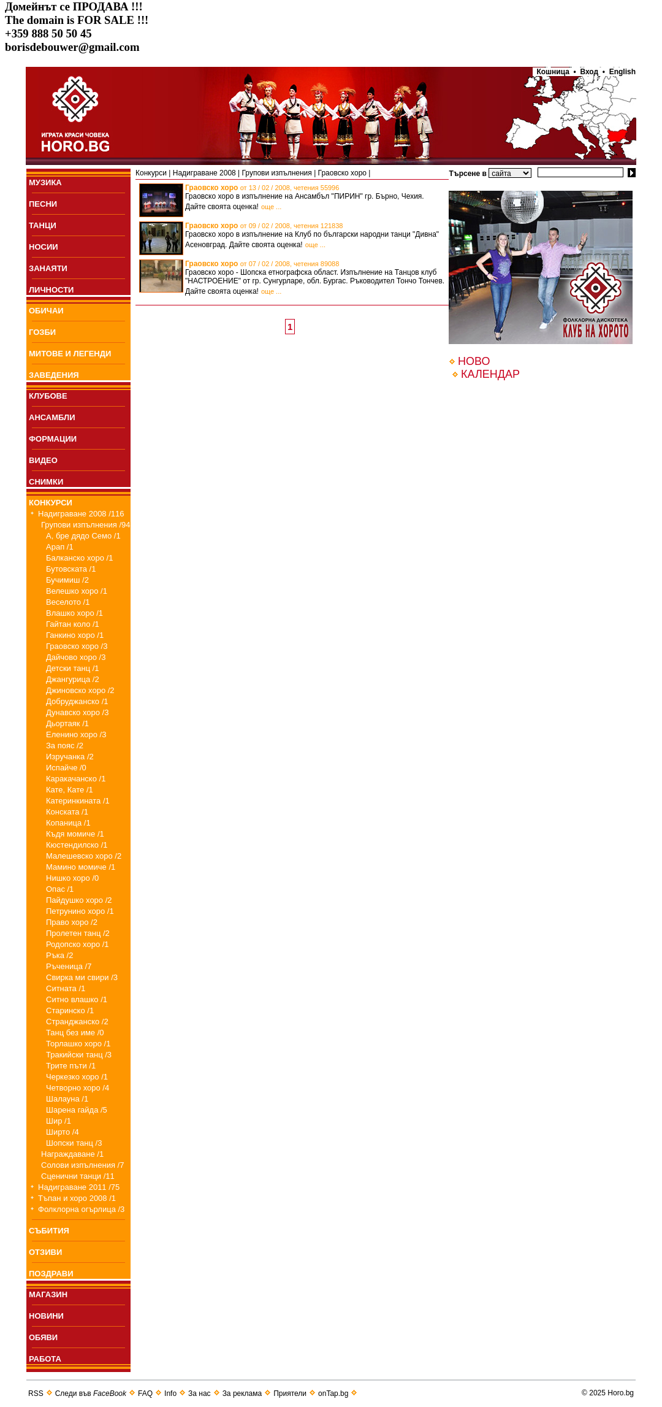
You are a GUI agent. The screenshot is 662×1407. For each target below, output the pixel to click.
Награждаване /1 (72, 1154)
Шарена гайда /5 (76, 1109)
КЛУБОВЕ (48, 396)
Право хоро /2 (71, 922)
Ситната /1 (65, 988)
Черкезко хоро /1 (77, 1076)
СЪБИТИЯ (49, 1230)
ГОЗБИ (42, 332)
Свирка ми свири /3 (82, 977)
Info (170, 1393)
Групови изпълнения (277, 173)
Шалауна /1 (67, 1098)
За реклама (242, 1393)
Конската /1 (67, 811)
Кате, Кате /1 (69, 789)
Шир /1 (58, 1120)
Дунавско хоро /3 (77, 712)
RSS (36, 1393)
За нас (199, 1393)
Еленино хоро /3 (76, 734)
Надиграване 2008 (204, 173)
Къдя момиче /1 (75, 833)
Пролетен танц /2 (78, 933)
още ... (271, 206)
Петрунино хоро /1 (80, 911)
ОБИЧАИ (46, 310)
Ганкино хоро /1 (75, 635)
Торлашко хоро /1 (78, 1043)
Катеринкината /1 (78, 800)
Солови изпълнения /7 (82, 1165)
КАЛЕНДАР (490, 374)
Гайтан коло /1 (72, 624)
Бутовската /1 (71, 568)
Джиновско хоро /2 (80, 690)
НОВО (474, 361)
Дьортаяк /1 (67, 723)
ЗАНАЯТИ (48, 268)
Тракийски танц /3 (79, 1054)
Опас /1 (60, 889)
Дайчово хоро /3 (75, 657)
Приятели (289, 1393)
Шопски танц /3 (74, 1143)
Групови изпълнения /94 (86, 524)
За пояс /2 (64, 745)
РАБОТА (45, 1358)
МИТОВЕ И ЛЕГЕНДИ (70, 353)
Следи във (90, 1393)
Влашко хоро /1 (74, 613)
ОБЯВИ (43, 1337)
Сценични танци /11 (78, 1176)
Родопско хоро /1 (77, 944)
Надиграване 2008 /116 (81, 513)
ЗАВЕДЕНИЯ (54, 375)
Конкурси (151, 173)
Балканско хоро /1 (79, 557)
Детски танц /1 (72, 668)
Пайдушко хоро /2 (79, 900)
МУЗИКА (45, 182)
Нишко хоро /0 (72, 878)
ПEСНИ (43, 204)
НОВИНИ (46, 1316)
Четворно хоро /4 (77, 1087)
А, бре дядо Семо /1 (83, 535)
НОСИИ (43, 246)
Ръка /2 (59, 955)
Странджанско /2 (77, 1021)
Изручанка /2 (70, 756)
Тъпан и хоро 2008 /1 (77, 1198)
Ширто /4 (62, 1132)
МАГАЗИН (48, 1294)
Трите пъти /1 (71, 1065)
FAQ (145, 1393)
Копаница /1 (68, 822)
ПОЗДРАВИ (51, 1273)
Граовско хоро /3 (76, 646)
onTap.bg (333, 1393)
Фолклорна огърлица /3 (81, 1209)
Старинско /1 (70, 1010)
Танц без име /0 (75, 1032)
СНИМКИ (46, 481)
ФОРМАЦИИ (53, 438)
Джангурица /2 (72, 679)
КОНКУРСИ (50, 502)
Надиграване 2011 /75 (79, 1187)
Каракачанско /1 (75, 778)
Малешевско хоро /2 (83, 856)
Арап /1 (60, 546)
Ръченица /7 (68, 966)
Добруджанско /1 (77, 701)
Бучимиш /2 (67, 580)
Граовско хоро (342, 173)
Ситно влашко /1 (76, 999)
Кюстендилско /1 (77, 844)
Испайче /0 (66, 767)
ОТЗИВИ (45, 1252)
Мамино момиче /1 (80, 867)
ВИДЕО (43, 460)
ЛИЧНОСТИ (51, 289)
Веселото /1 (67, 602)
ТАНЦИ (42, 225)
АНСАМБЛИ (52, 417)
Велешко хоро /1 (76, 591)
